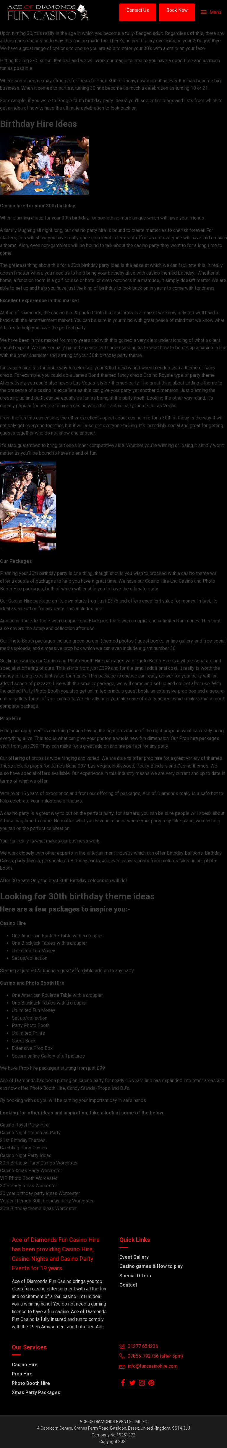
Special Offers (135, 1276)
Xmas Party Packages (36, 1392)
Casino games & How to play (151, 1266)
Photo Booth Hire (31, 1383)
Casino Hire (25, 1364)
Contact (128, 1285)
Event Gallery (134, 1257)
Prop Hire (22, 1374)
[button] (137, 12)
